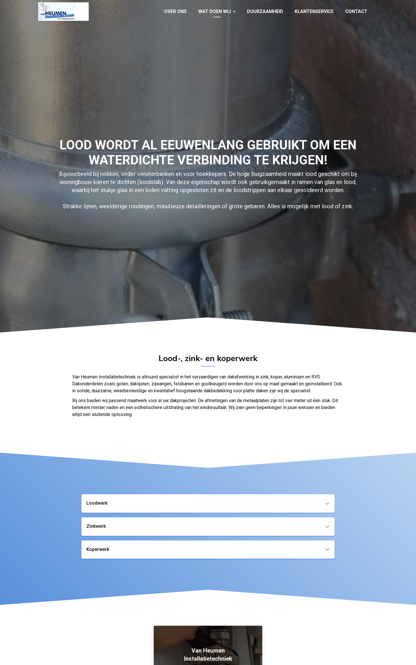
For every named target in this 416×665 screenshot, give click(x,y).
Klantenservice (314, 11)
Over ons (175, 11)
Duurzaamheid (265, 11)
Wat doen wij (216, 11)
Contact (356, 11)
